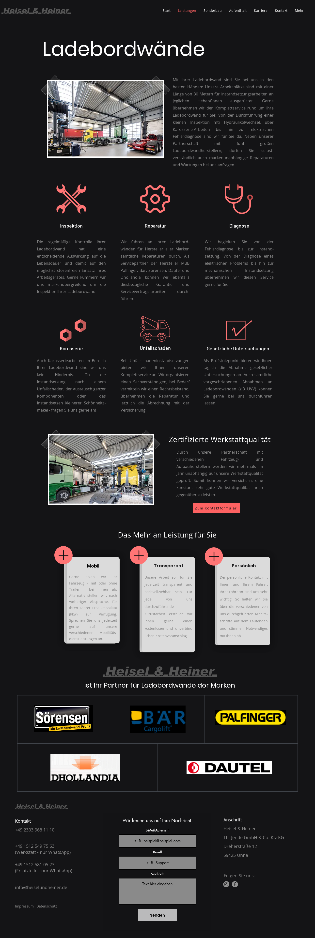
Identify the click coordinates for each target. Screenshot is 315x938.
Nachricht (157, 874)
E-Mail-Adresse (156, 830)
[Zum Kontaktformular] (216, 508)
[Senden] (157, 915)
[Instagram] (226, 884)
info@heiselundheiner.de (41, 887)
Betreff (157, 852)
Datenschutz (46, 906)
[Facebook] (235, 884)
